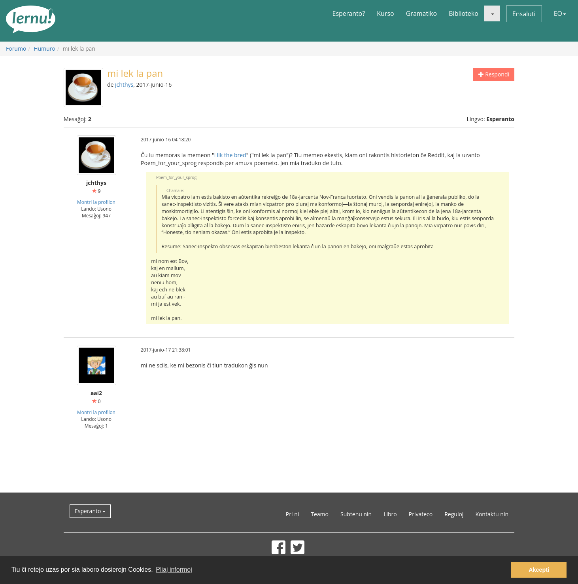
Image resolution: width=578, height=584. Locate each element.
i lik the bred (230, 155)
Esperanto (90, 511)
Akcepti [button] (539, 570)
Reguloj (453, 514)
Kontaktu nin (491, 514)
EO (560, 13)
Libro (390, 514)
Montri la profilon (96, 202)
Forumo (16, 48)
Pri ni (292, 514)
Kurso (385, 13)
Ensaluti (524, 14)
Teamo (320, 514)
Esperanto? (348, 13)
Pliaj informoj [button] (174, 569)
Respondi (493, 74)
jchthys (124, 84)
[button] (492, 13)
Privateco (421, 514)
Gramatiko (421, 13)
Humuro (44, 48)
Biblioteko (463, 13)
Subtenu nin (356, 514)
